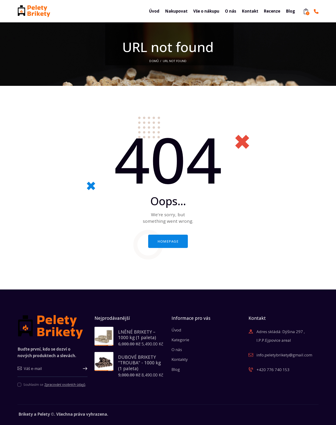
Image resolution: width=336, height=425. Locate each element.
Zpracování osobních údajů (64, 385)
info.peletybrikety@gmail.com (284, 355)
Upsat (84, 369)
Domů (154, 61)
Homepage (168, 241)
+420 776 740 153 (273, 369)
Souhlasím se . (54, 384)
